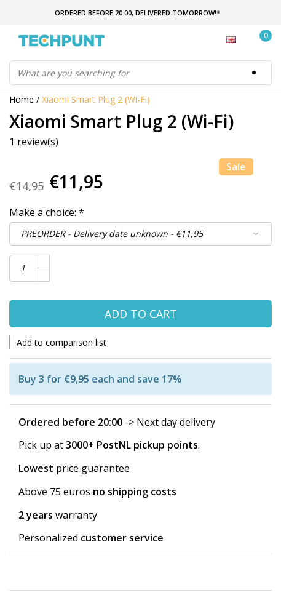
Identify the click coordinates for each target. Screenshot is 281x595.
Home (21, 99)
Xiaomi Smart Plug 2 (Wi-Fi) (96, 99)
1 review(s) (33, 141)
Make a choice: (46, 212)
